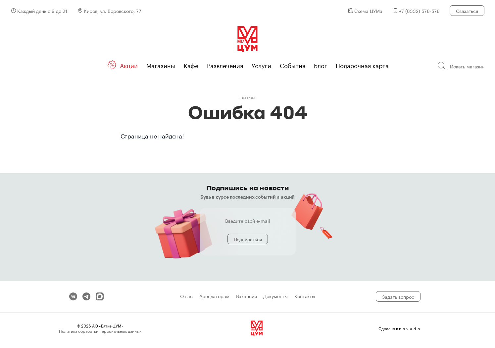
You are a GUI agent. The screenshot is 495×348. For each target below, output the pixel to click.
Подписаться (248, 239)
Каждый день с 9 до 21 (42, 10)
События (292, 64)
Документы (275, 296)
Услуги (261, 64)
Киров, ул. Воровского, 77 (112, 10)
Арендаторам (214, 296)
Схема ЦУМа (368, 10)
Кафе (191, 64)
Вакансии (246, 296)
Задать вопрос (398, 296)
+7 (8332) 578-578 (419, 10)
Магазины (160, 64)
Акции (129, 64)
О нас (186, 296)
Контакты (304, 296)
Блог (320, 64)
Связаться (467, 10)
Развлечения (225, 64)
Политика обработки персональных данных (100, 331)
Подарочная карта (362, 64)
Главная (247, 97)
